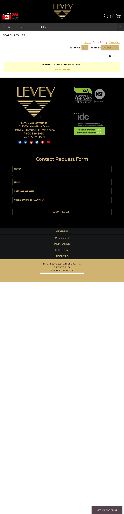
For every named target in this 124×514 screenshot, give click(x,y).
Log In (87, 42)
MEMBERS (62, 231)
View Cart (114, 42)
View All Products (62, 70)
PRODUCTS (25, 27)
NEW (7, 27)
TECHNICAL (62, 250)
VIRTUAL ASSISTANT (107, 510)
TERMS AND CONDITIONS (62, 270)
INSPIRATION (62, 243)
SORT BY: (96, 47)
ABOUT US (62, 256)
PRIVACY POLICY (62, 267)
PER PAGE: (74, 47)
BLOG (43, 27)
